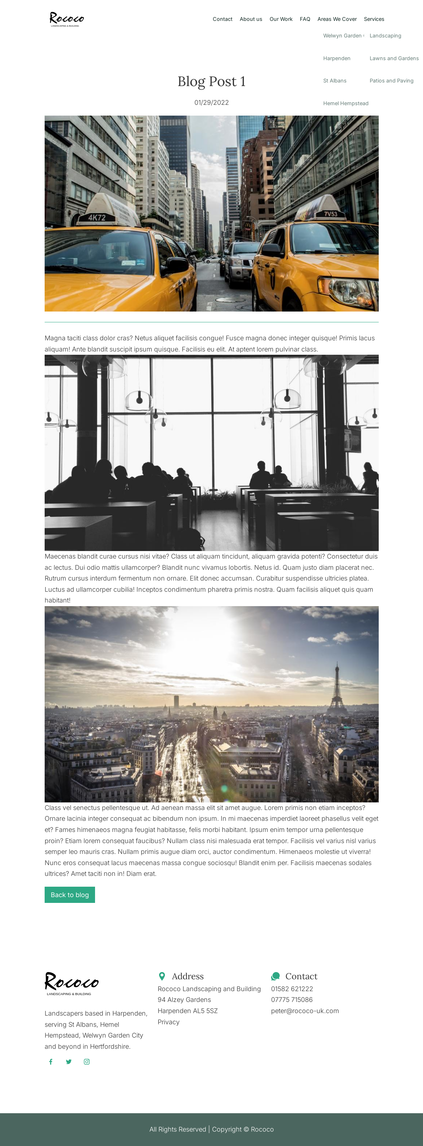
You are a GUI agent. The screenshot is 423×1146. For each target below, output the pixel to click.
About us (251, 19)
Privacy (169, 1022)
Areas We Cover (337, 19)
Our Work (281, 19)
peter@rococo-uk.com (305, 1011)
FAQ (305, 19)
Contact (223, 19)
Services (374, 19)
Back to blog (70, 895)
